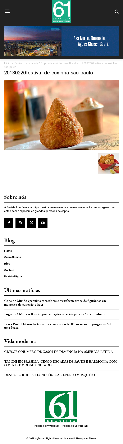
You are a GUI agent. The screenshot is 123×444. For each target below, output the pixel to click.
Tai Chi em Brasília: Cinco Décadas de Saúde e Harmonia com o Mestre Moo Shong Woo (60, 363)
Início (7, 63)
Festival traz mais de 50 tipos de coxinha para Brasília (46, 63)
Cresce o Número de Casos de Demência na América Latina (58, 351)
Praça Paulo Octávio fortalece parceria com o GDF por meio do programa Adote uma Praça (59, 326)
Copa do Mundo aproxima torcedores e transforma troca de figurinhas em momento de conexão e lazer (55, 303)
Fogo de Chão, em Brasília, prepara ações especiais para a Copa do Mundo (55, 314)
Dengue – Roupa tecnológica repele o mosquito (49, 375)
